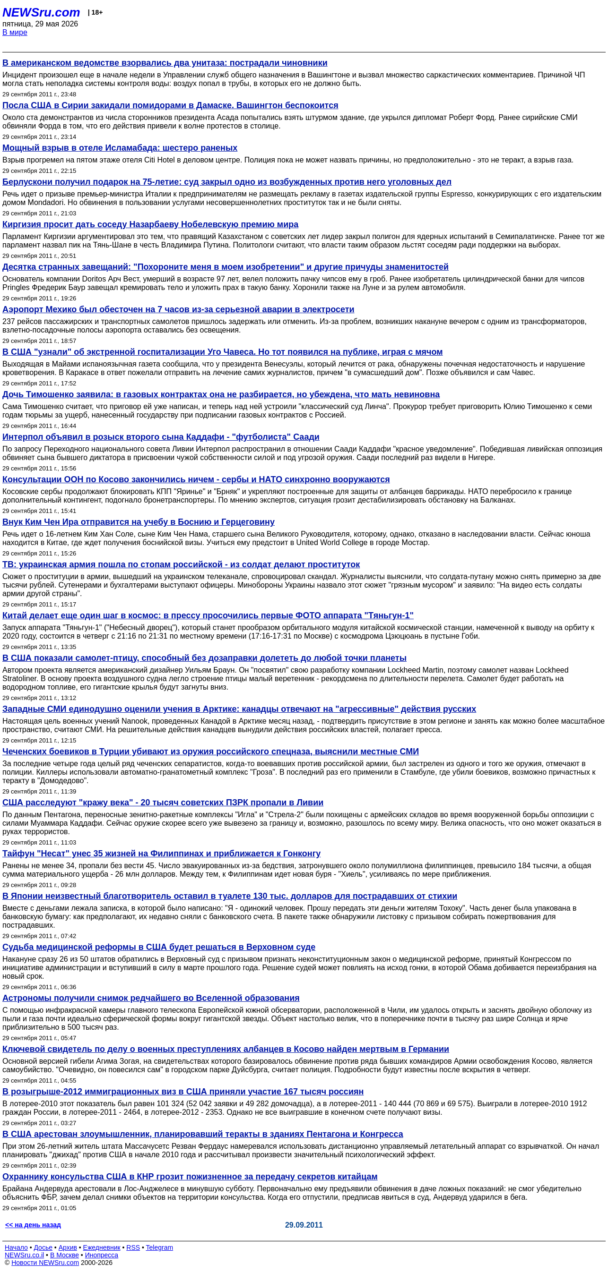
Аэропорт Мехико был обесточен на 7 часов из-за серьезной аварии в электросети (178, 309)
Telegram (160, 1247)
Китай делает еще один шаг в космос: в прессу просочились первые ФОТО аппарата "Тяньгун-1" (208, 615)
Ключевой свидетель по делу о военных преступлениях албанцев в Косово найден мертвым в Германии (225, 1049)
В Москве (64, 1255)
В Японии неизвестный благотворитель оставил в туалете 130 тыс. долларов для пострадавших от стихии (229, 896)
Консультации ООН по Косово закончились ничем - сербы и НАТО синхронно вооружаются (196, 479)
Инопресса (102, 1255)
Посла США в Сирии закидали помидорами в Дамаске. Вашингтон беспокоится (170, 105)
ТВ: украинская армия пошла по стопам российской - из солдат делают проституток (181, 564)
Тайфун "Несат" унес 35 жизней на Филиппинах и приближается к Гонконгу (161, 853)
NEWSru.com (41, 12)
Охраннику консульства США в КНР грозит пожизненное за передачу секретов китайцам (190, 1176)
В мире (14, 32)
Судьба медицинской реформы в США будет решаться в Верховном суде (158, 947)
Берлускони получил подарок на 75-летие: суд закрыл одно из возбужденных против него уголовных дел (227, 182)
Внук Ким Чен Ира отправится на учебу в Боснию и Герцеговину (138, 522)
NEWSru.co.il (24, 1255)
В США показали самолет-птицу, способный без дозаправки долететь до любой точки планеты (204, 658)
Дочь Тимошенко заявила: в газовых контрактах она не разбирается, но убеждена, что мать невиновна (221, 394)
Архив (68, 1247)
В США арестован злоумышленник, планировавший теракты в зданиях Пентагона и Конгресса (202, 1134)
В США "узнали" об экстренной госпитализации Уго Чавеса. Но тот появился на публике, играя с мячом (222, 352)
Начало (16, 1247)
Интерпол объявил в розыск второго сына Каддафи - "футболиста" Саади (161, 437)
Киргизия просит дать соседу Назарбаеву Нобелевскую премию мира (150, 224)
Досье (43, 1247)
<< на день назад (33, 1225)
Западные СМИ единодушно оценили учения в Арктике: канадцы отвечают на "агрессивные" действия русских (239, 709)
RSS (133, 1247)
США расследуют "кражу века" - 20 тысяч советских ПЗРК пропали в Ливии (162, 802)
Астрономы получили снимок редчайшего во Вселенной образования (151, 998)
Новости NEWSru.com (45, 1262)
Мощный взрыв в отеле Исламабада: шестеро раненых (119, 148)
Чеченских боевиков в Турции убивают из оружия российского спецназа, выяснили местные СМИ (210, 751)
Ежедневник (102, 1247)
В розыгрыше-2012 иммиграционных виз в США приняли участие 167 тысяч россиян (183, 1091)
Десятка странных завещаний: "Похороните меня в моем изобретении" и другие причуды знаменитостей (225, 267)
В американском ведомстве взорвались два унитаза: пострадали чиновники (165, 63)
